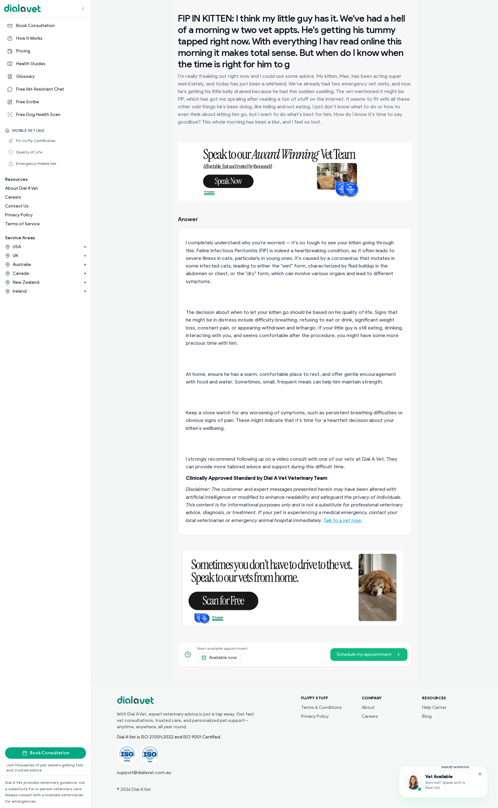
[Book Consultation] (46, 25)
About (368, 707)
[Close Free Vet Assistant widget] (480, 774)
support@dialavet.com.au (144, 772)
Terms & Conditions (321, 707)
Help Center (434, 707)
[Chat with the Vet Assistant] (443, 781)
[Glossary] (46, 76)
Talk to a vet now (342, 520)
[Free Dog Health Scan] (46, 114)
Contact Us (17, 206)
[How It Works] (46, 38)
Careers (13, 197)
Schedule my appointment (369, 654)
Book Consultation (45, 753)
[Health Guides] (46, 64)
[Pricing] (46, 51)
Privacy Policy (19, 215)
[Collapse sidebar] (82, 8)
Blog (427, 716)
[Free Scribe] (46, 102)
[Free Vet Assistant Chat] (46, 89)
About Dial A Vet (21, 188)
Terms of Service (22, 224)
